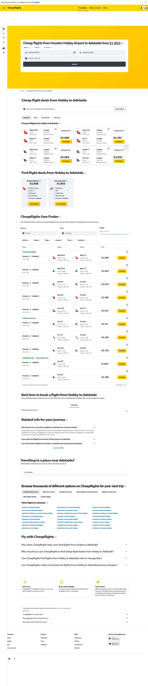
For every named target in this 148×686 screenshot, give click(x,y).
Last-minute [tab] (49, 103)
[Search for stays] (3, 19)
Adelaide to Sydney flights (34, 486)
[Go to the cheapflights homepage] (15, 8)
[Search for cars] (3, 23)
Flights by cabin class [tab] (112, 459)
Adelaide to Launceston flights (70, 486)
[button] (145, 2)
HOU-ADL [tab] (77, 372)
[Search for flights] (3, 14)
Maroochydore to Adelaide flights (71, 474)
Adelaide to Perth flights (33, 495)
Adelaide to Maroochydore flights (36, 489)
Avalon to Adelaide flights (34, 474)
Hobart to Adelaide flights (104, 474)
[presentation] (126, 29)
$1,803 (118, 28)
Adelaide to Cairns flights (104, 489)
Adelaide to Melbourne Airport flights (108, 480)
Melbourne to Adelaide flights (70, 477)
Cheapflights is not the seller (79, 581)
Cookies (36, 2)
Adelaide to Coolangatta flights (36, 483)
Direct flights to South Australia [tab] (90, 459)
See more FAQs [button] (62, 415)
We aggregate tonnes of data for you (79, 585)
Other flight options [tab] (33, 464)
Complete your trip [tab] (68, 459)
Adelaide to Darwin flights (105, 492)
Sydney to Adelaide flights (105, 477)
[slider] (132, 219)
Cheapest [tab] (29, 103)
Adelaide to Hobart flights (69, 483)
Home (25, 76)
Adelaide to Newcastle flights (70, 495)
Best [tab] (38, 103)
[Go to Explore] (3, 28)
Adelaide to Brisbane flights (105, 486)
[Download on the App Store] (118, 610)
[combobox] (30, 33)
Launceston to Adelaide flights (35, 477)
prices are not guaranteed (67, 575)
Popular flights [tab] (49, 464)
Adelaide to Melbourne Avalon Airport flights (40, 480)
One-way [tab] (60, 103)
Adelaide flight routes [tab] (33, 459)
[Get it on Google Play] (118, 605)
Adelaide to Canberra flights (105, 495)
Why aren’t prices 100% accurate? (79, 589)
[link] (37, 189)
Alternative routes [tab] (52, 459)
